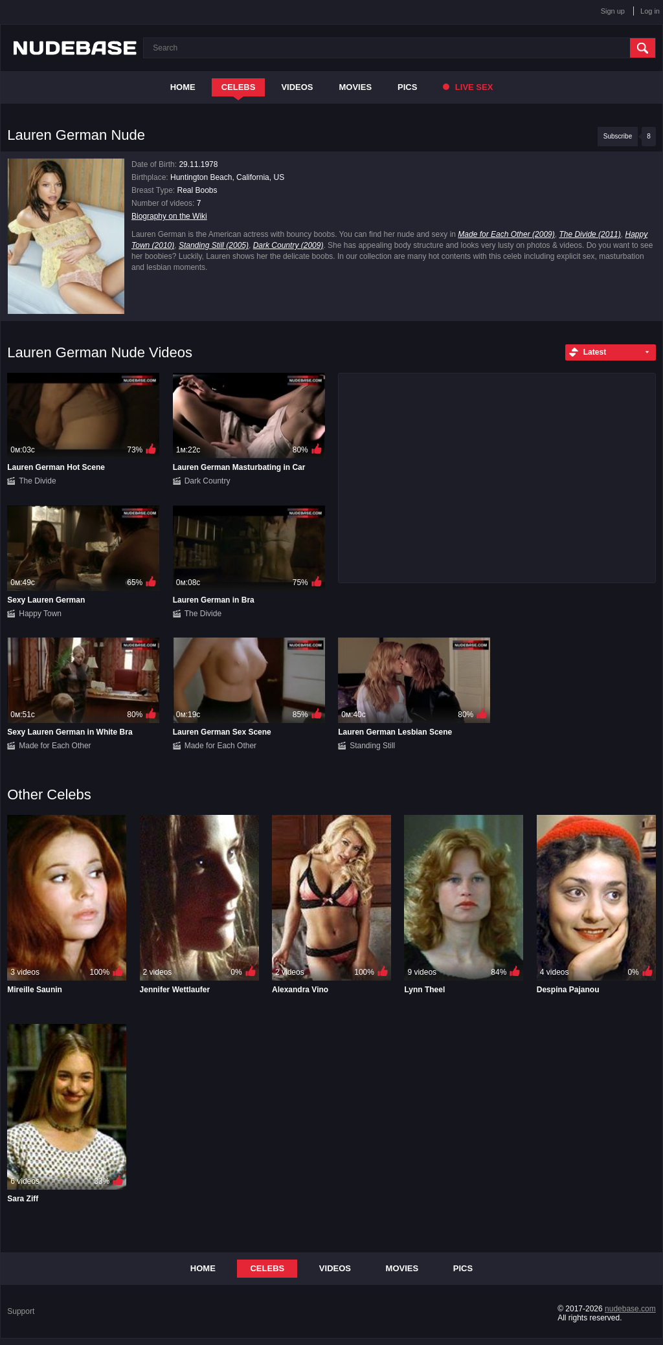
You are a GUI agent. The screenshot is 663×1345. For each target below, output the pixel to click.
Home (183, 87)
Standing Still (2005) (214, 245)
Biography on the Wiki (169, 216)
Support (20, 1311)
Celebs (238, 87)
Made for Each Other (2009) (506, 234)
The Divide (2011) (589, 234)
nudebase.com (630, 1308)
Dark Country (207, 480)
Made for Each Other (55, 745)
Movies (355, 87)
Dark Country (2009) (288, 245)
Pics (407, 87)
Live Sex (468, 87)
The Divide (37, 480)
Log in (650, 11)
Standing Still (372, 745)
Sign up (613, 11)
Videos (297, 87)
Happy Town (40, 613)
